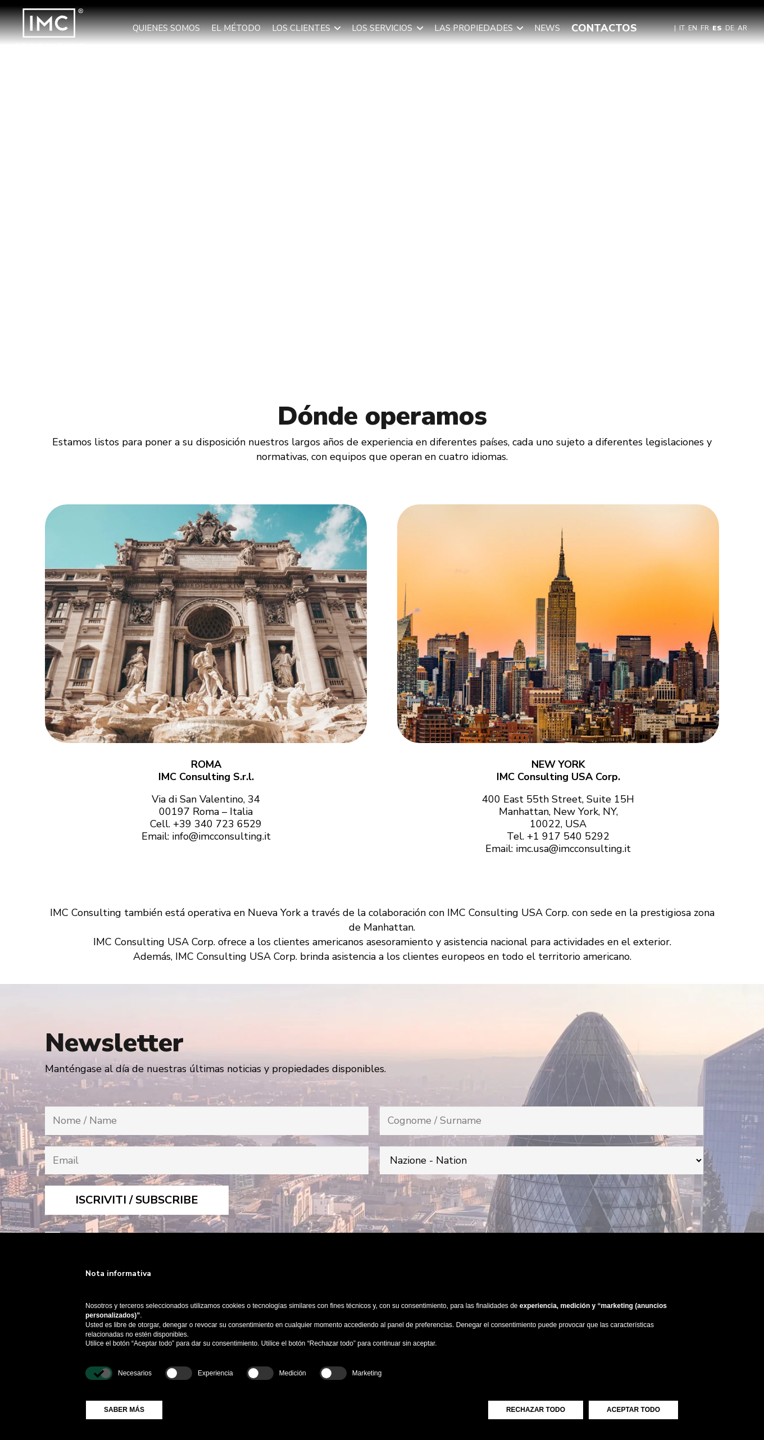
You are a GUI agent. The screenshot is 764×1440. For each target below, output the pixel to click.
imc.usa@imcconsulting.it (573, 848)
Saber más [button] (124, 1410)
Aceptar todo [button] (633, 1410)
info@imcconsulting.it (221, 836)
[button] (335, 28)
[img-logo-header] (49, 28)
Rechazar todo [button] (535, 1410)
